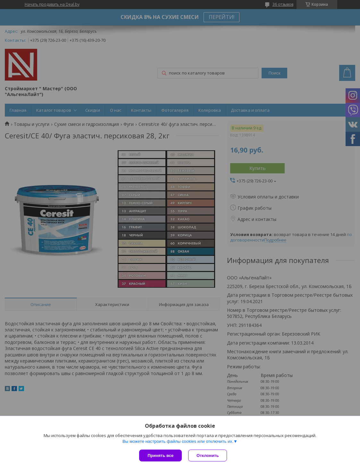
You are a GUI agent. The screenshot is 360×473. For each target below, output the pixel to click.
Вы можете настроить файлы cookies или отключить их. (177, 441)
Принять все (160, 455)
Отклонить (208, 455)
